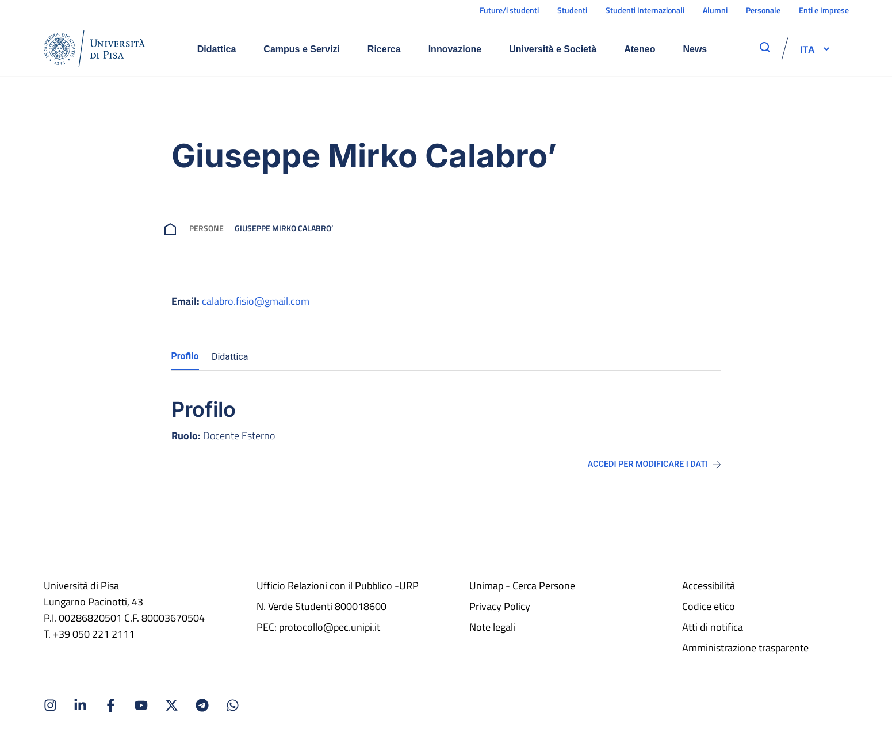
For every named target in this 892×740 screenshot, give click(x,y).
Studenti (572, 10)
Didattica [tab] (230, 356)
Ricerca (384, 49)
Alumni (715, 10)
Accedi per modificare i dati (654, 464)
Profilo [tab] (185, 356)
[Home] (94, 48)
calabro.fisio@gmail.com (255, 301)
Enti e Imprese (824, 10)
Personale (763, 10)
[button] (807, 48)
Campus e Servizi (301, 49)
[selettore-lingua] (807, 48)
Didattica (216, 49)
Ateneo (639, 49)
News (695, 49)
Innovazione (454, 49)
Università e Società (552, 49)
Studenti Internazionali (645, 10)
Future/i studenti (509, 10)
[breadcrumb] (172, 228)
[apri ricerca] (765, 47)
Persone (206, 228)
